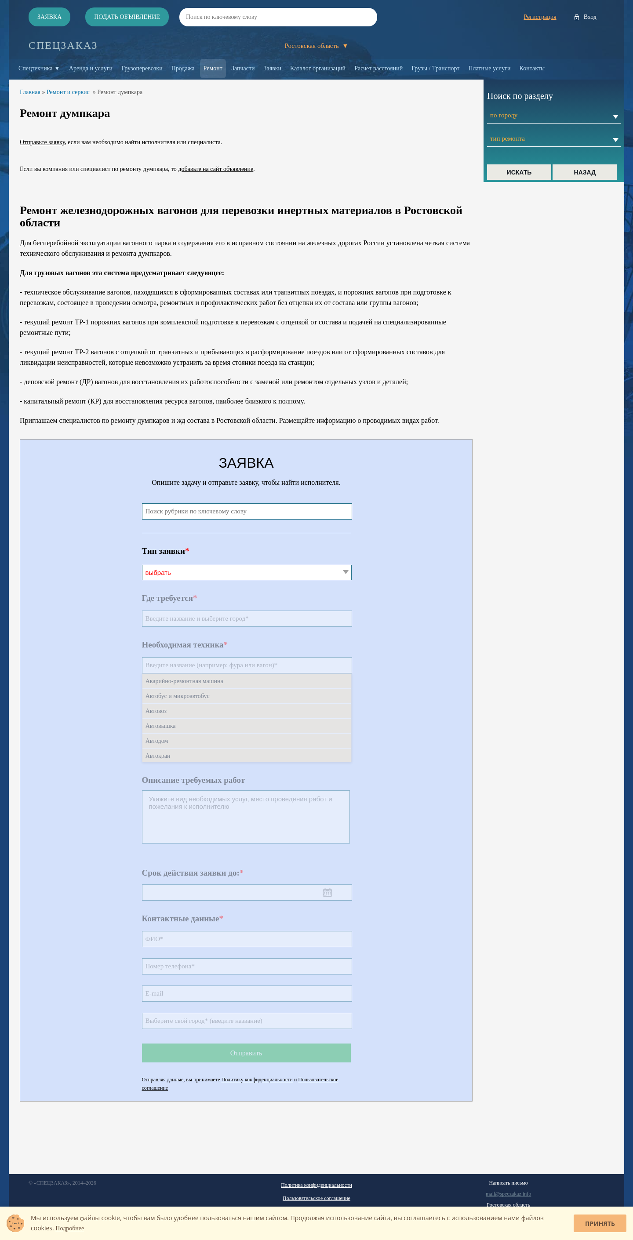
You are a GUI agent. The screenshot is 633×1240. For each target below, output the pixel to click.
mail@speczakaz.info (508, 1194)
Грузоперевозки (142, 68)
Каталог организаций (318, 68)
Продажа (183, 68)
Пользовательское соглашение (316, 1198)
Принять (600, 1223)
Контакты (532, 68)
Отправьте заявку (42, 142)
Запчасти (243, 68)
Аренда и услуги (91, 68)
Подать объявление (127, 17)
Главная (30, 92)
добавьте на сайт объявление (215, 169)
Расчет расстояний (378, 68)
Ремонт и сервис (68, 92)
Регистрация (540, 17)
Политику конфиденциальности (257, 1079)
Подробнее (69, 1228)
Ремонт (213, 68)
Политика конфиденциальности (316, 1185)
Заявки (273, 68)
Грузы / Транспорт (435, 68)
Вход (590, 17)
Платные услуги (489, 68)
